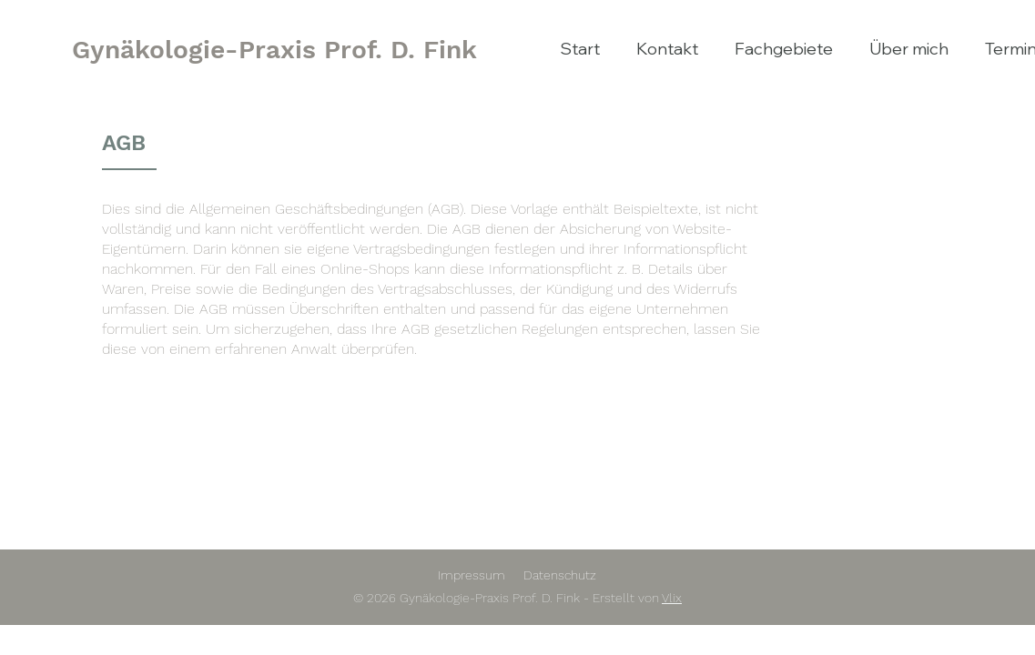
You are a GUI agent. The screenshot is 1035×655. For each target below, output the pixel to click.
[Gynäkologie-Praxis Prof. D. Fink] (274, 50)
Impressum (471, 575)
